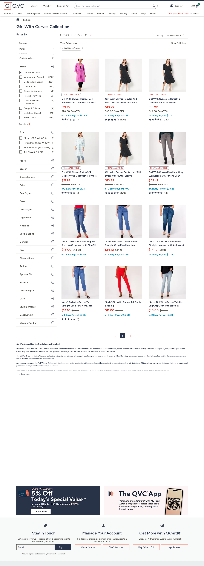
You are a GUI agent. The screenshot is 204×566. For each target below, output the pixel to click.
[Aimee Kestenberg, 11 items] (36, 91)
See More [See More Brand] (23, 124)
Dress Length (27, 290)
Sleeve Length (27, 176)
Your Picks (8, 13)
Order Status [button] (88, 547)
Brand (23, 66)
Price (22, 185)
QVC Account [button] (116, 547)
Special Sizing (27, 233)
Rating (23, 266)
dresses (33, 351)
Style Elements (28, 306)
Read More (25, 374)
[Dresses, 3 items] (36, 53)
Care (22, 298)
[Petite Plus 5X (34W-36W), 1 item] (36, 147)
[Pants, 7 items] (36, 48)
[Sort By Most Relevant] (176, 35)
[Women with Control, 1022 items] (36, 77)
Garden (89, 13)
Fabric (23, 160)
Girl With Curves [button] (72, 48)
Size (22, 132)
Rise (22, 249)
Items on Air (63, 6)
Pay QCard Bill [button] (146, 547)
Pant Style (25, 193)
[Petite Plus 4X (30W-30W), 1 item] (36, 142)
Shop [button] (33, 6)
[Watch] (46, 6)
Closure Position (28, 322)
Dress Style (26, 209)
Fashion (100, 13)
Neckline (24, 225)
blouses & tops (45, 351)
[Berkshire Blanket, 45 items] (36, 112)
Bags (143, 13)
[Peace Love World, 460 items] (36, 95)
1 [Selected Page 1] (122, 336)
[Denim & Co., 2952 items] (36, 86)
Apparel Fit (26, 274)
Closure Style (27, 257)
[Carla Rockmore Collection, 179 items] (36, 102)
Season (23, 168)
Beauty (112, 13)
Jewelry (123, 13)
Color (23, 201)
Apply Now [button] (174, 547)
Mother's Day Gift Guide (55, 13)
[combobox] (112, 6)
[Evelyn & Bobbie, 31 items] (36, 108)
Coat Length (26, 314)
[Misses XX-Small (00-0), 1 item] (36, 138)
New (20, 13)
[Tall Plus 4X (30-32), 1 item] (36, 152)
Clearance (76, 13)
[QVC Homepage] (18, 20)
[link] (74, 35)
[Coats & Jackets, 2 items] (36, 58)
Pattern (24, 282)
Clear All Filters (178, 43)
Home (153, 13)
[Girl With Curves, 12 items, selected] (36, 72)
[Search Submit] (154, 6)
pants (55, 351)
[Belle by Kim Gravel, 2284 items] (36, 81)
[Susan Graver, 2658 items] (36, 117)
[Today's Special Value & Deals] (184, 13)
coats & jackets (67, 351)
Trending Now (33, 13)
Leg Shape (25, 217)
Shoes (134, 13)
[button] (172, 6)
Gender (24, 241)
